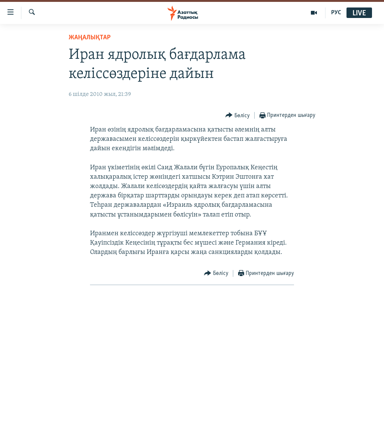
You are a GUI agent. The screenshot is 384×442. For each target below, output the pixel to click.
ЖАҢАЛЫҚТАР (90, 37)
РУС (336, 13)
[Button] (237, 115)
